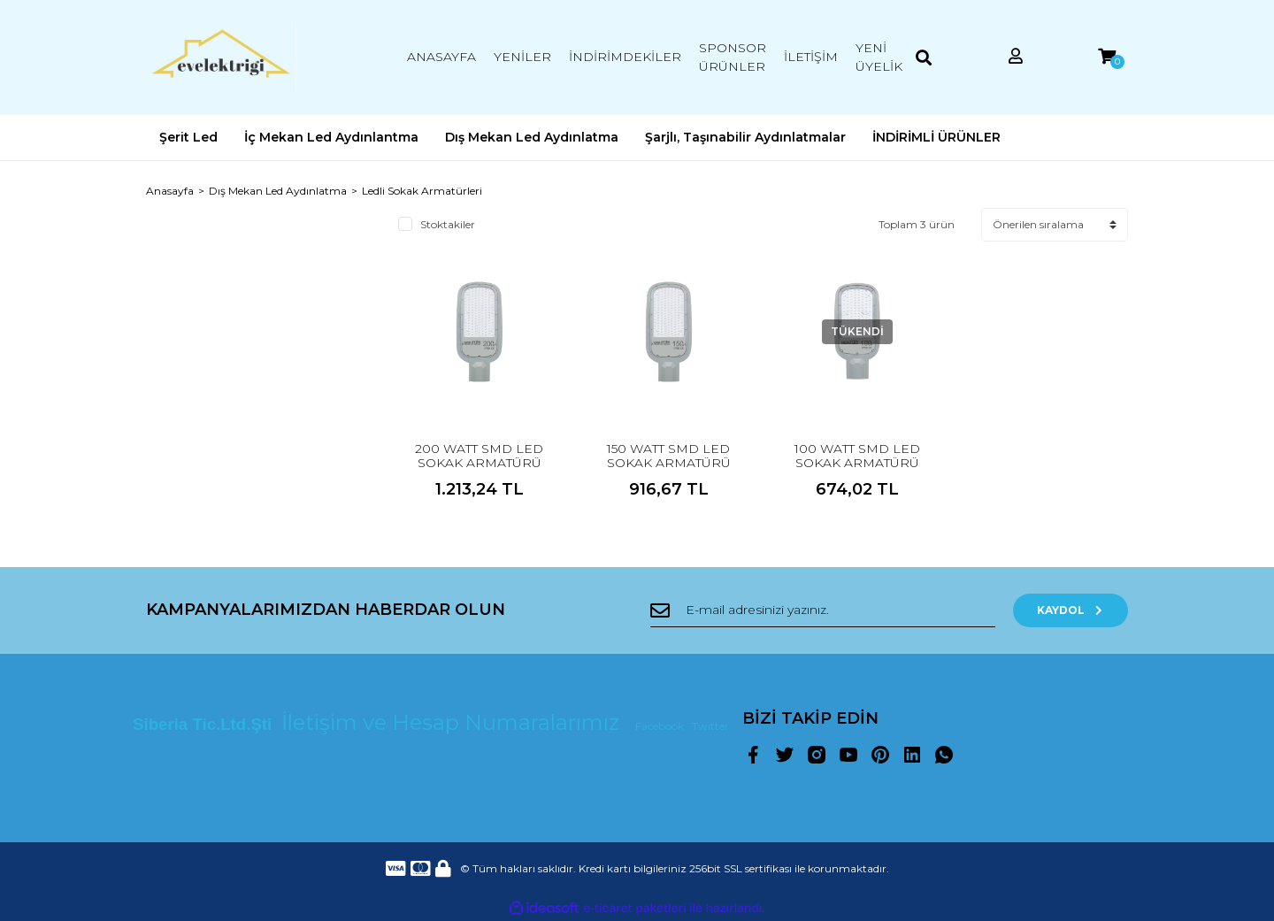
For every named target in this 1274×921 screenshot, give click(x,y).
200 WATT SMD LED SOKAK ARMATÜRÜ (479, 456)
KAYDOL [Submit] (1071, 610)
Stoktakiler (447, 224)
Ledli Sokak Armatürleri (422, 190)
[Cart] (1107, 57)
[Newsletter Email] (822, 610)
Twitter (710, 726)
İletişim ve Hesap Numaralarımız (453, 722)
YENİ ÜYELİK (879, 57)
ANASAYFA (441, 57)
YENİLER (522, 57)
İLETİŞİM (811, 57)
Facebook (661, 726)
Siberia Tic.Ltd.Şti (204, 724)
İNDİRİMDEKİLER (625, 57)
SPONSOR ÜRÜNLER (732, 57)
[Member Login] (1016, 57)
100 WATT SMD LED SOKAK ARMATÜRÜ (857, 456)
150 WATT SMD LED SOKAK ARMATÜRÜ (669, 456)
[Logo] (221, 57)
